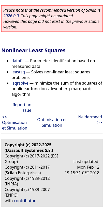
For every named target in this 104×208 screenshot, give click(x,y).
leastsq (18, 72)
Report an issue (21, 107)
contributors (26, 200)
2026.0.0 (11, 16)
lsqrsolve (19, 83)
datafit (17, 60)
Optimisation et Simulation (52, 122)
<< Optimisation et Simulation (14, 122)
